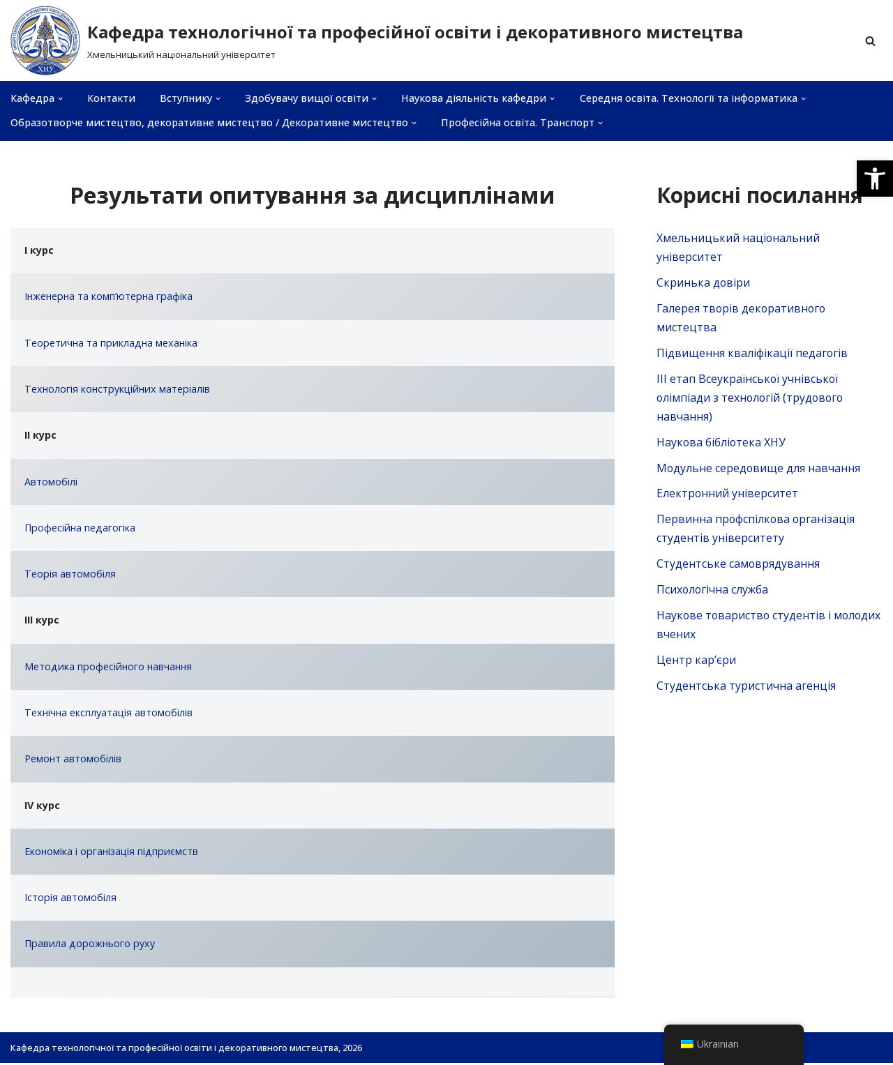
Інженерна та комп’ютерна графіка (108, 296)
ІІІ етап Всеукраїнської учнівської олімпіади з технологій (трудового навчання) (751, 398)
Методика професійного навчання (108, 667)
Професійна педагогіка (79, 528)
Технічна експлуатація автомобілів (108, 713)
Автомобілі (50, 482)
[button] (875, 178)
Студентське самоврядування (738, 566)
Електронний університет (727, 495)
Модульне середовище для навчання (759, 469)
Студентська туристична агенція (746, 689)
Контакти (111, 98)
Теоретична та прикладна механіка (110, 342)
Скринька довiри (703, 282)
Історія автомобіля (70, 899)
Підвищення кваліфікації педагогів (752, 353)
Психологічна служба (713, 592)
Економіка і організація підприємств (111, 852)
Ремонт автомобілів (72, 760)
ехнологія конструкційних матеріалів (120, 389)
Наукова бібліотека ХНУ (721, 443)
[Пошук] (870, 41)
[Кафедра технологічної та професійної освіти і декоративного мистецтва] (376, 40)
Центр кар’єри (696, 662)
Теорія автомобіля (70, 575)
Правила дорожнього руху (89, 945)
